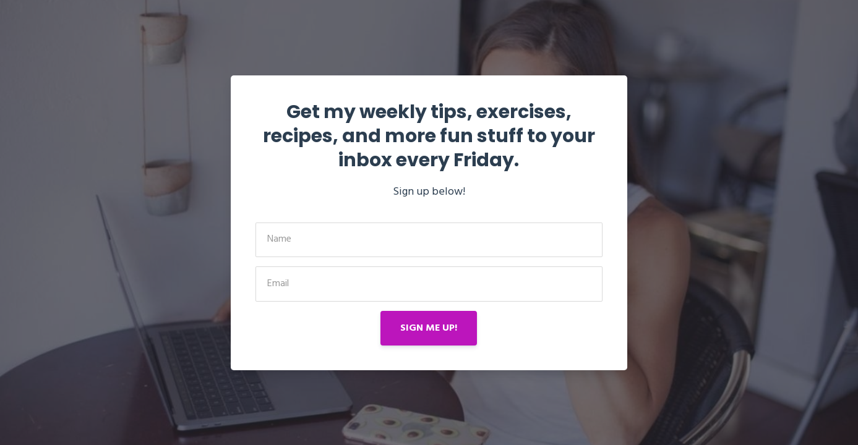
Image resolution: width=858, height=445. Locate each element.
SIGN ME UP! (428, 328)
